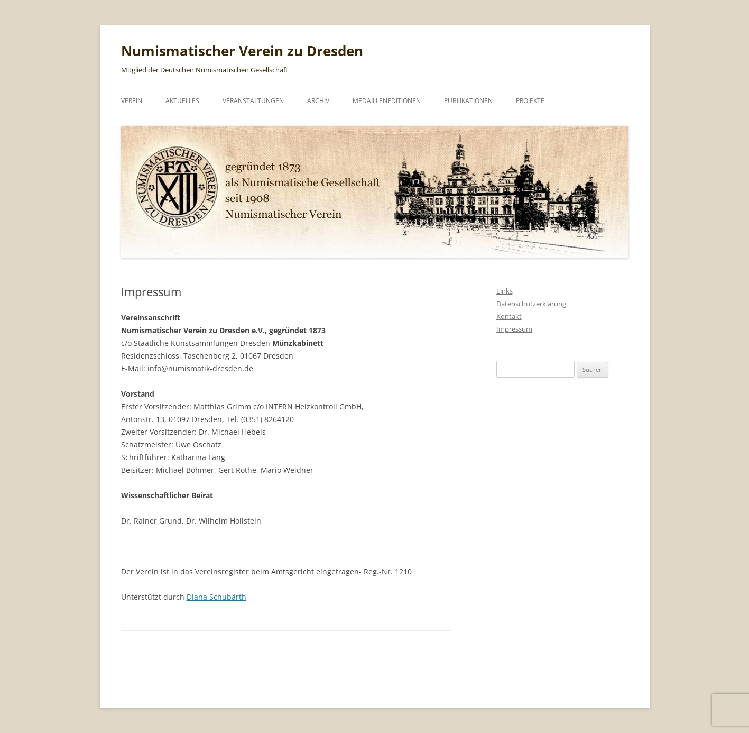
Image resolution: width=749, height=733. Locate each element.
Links (504, 291)
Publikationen (468, 100)
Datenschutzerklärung (531, 303)
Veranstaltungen (253, 100)
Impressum (514, 329)
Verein (131, 100)
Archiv (318, 100)
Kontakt (509, 316)
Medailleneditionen (387, 100)
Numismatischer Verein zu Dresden (242, 50)
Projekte (530, 100)
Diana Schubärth (216, 597)
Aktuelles (182, 100)
